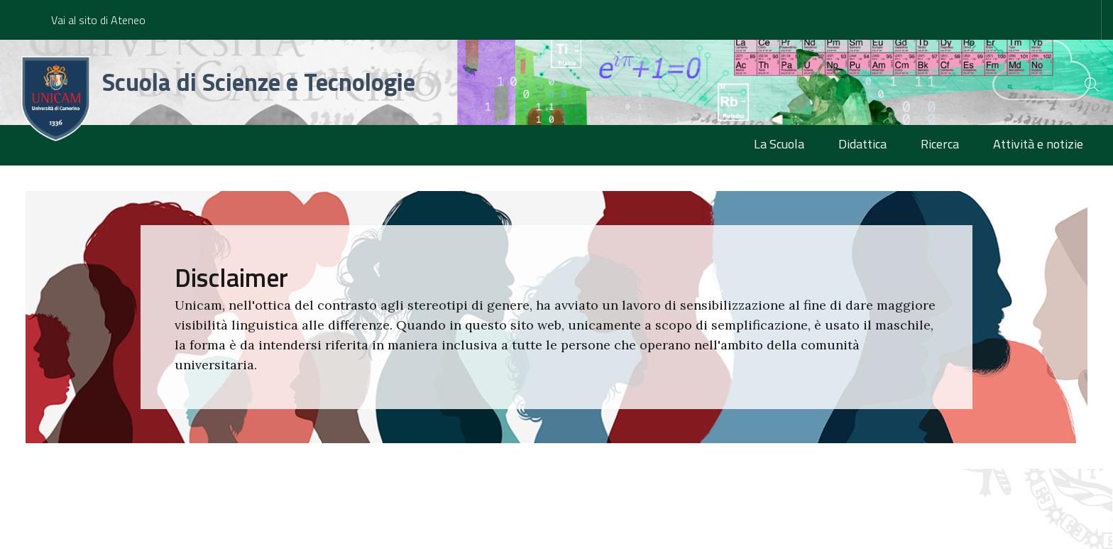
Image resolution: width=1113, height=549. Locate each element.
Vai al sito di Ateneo (98, 19)
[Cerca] (1079, 84)
